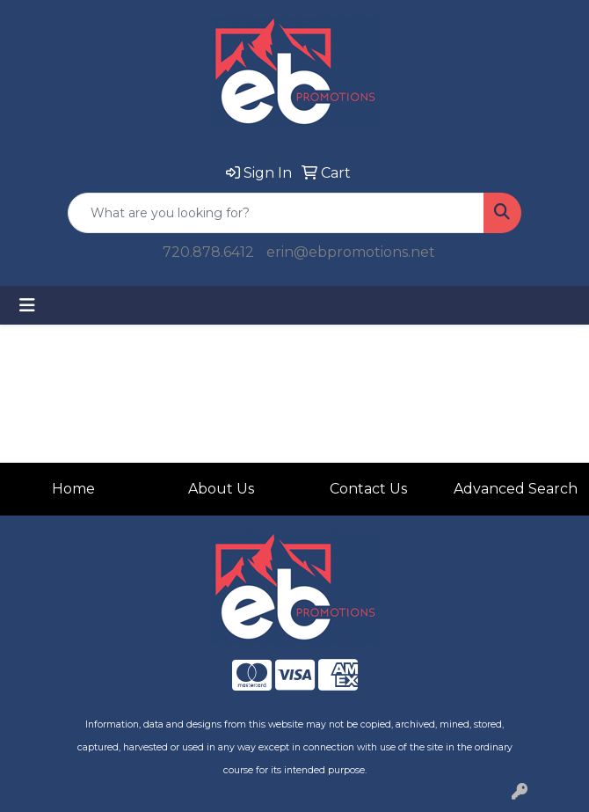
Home (73, 488)
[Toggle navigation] (27, 305)
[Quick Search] (276, 213)
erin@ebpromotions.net (350, 252)
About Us (221, 488)
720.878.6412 (208, 252)
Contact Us (368, 488)
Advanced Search (516, 488)
